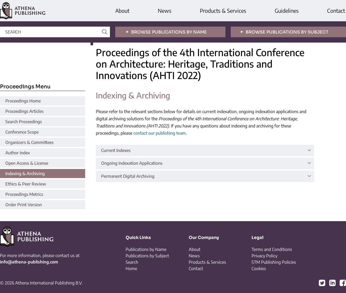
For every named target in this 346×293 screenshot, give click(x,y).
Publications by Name (146, 249)
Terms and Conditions (272, 249)
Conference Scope (22, 132)
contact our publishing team (159, 133)
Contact (336, 10)
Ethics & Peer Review (25, 184)
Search (132, 262)
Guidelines (287, 10)
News (164, 10)
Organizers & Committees (29, 142)
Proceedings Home (23, 101)
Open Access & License (26, 163)
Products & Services (223, 10)
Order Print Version (23, 204)
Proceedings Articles (24, 111)
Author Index (17, 152)
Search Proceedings (23, 121)
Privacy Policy (264, 255)
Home (131, 268)
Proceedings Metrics (24, 194)
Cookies (259, 268)
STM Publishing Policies (274, 262)
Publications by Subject (147, 255)
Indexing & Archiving (25, 173)
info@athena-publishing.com (29, 262)
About (122, 10)
